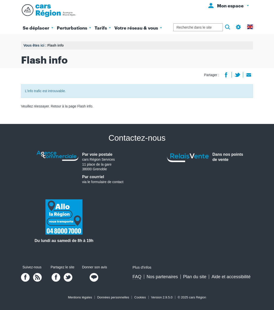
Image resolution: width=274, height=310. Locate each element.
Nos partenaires (162, 277)
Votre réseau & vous (138, 28)
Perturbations (74, 28)
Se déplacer (38, 28)
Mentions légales (80, 297)
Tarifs (103, 28)
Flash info (84, 106)
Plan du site (194, 277)
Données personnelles (113, 297)
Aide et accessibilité (231, 277)
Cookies (140, 297)
